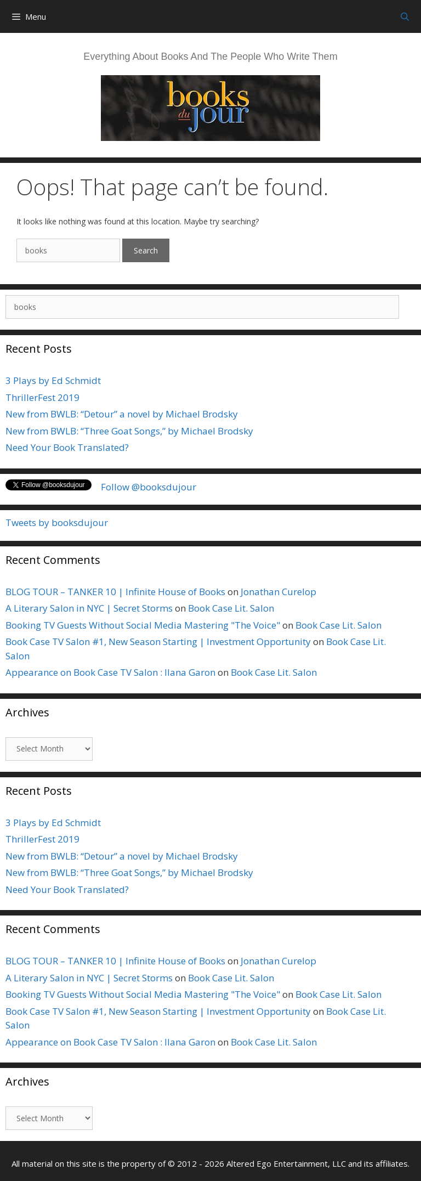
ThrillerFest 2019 (42, 397)
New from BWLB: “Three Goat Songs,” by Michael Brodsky (129, 431)
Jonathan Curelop (278, 591)
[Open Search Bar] (405, 16)
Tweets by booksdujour (56, 522)
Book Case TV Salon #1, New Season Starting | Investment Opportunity (158, 641)
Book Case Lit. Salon (231, 608)
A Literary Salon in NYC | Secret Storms (89, 608)
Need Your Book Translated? (67, 447)
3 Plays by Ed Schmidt (53, 380)
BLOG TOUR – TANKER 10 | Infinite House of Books (115, 591)
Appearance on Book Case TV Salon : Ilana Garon (110, 672)
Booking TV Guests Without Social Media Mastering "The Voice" (142, 625)
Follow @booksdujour (148, 487)
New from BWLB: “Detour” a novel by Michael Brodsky (121, 414)
